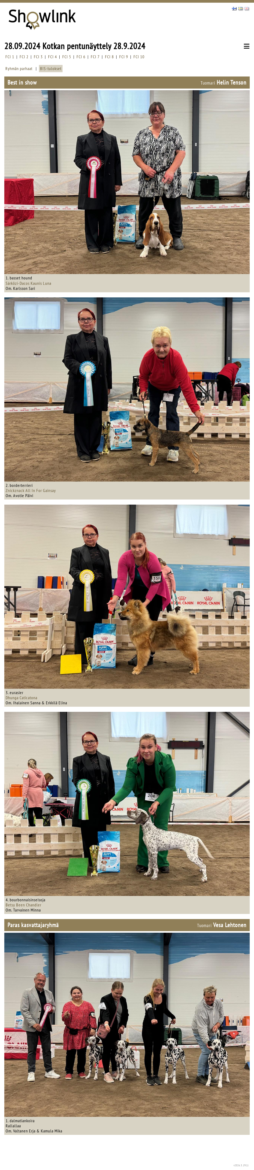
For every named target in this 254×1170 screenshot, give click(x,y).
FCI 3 (38, 56)
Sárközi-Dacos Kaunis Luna (28, 283)
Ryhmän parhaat (18, 68)
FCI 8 (109, 56)
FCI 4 (52, 56)
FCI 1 (9, 56)
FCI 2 (24, 56)
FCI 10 (138, 56)
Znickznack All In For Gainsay (31, 490)
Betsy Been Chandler (23, 904)
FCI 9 (123, 56)
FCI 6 (81, 56)
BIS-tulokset (50, 68)
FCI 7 (95, 56)
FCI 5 (66, 56)
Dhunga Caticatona (21, 697)
